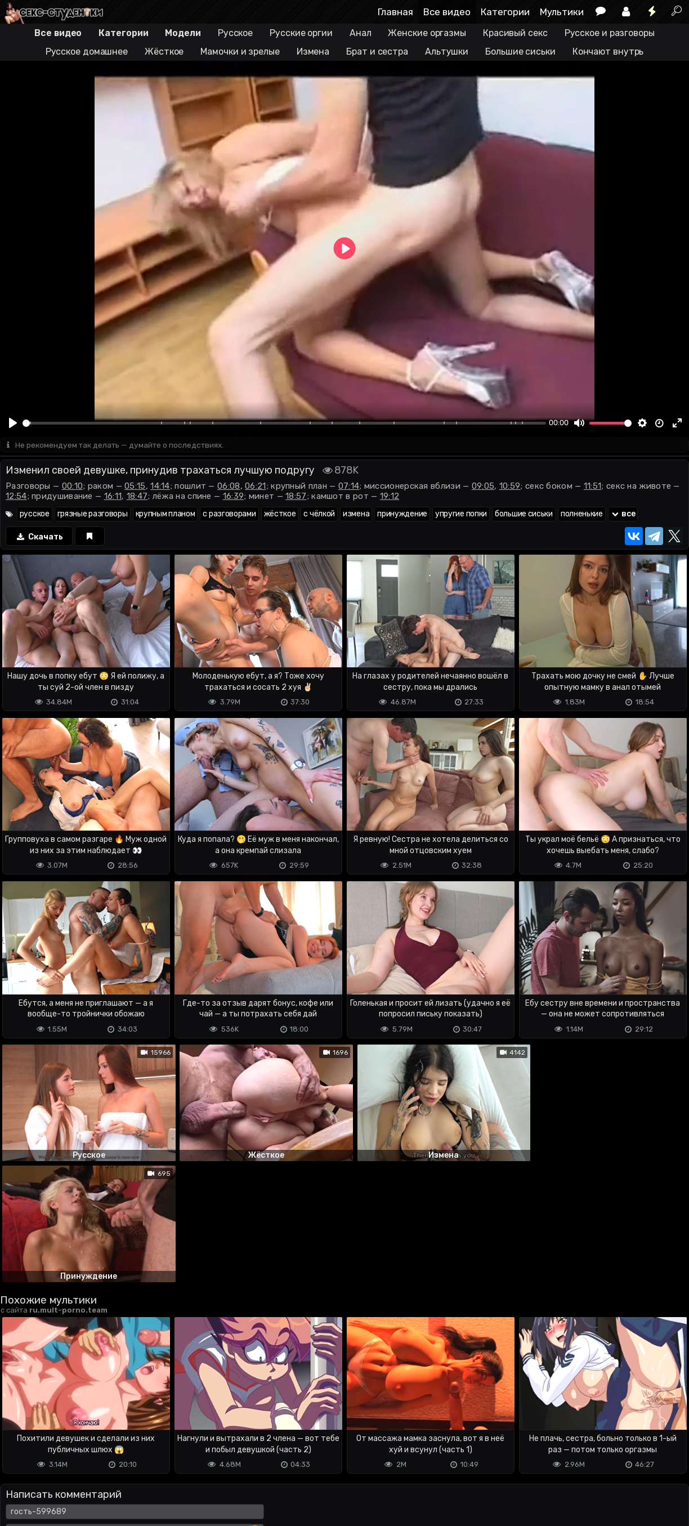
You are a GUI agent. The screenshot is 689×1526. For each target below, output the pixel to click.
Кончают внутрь (608, 51)
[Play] (13, 423)
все (623, 514)
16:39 (233, 497)
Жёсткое (164, 51)
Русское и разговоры (610, 33)
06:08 (228, 486)
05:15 (135, 486)
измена (356, 514)
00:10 (72, 486)
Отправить (44, 1452)
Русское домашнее (87, 51)
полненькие (582, 514)
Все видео (447, 11)
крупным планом (165, 514)
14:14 (160, 486)
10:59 (510, 486)
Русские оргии (301, 33)
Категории (505, 11)
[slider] (284, 423)
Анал (361, 33)
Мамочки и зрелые (239, 51)
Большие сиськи (520, 51)
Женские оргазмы (427, 33)
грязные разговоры (92, 514)
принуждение (402, 514)
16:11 (113, 497)
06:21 (255, 486)
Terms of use (58, 1496)
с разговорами (229, 514)
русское (35, 514)
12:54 (16, 497)
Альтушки (446, 51)
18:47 (137, 497)
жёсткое (280, 514)
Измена (313, 51)
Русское (235, 33)
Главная (395, 11)
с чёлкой (319, 514)
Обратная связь (117, 1496)
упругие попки (461, 514)
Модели (182, 33)
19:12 (390, 497)
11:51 (593, 486)
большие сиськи (524, 514)
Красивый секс (515, 33)
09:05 (483, 486)
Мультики (562, 11)
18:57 (296, 497)
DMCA (18, 1496)
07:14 (349, 486)
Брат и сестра (377, 51)
